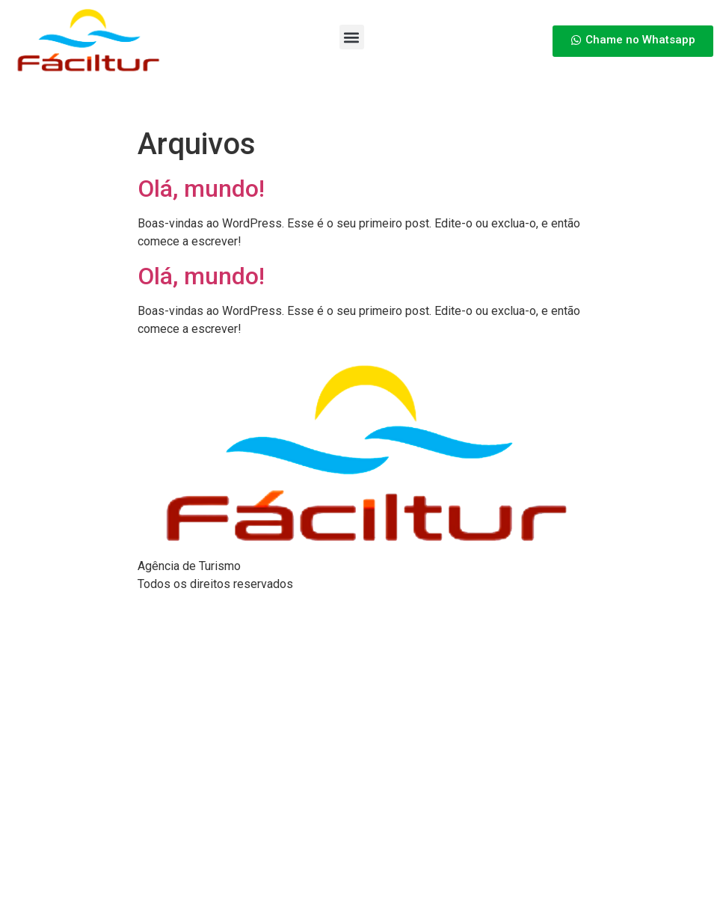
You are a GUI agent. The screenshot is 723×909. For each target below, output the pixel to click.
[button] (351, 37)
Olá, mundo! (201, 188)
